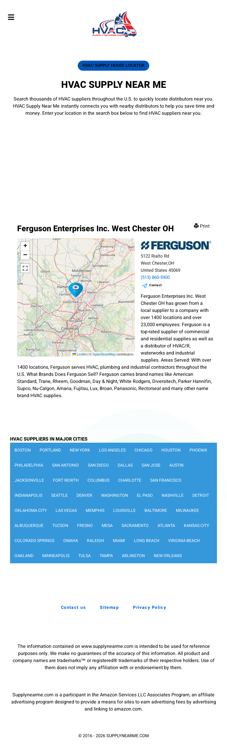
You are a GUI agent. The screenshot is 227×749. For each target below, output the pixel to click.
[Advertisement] (113, 161)
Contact (155, 285)
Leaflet (79, 354)
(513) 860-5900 (155, 277)
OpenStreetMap (104, 354)
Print (202, 226)
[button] (76, 290)
